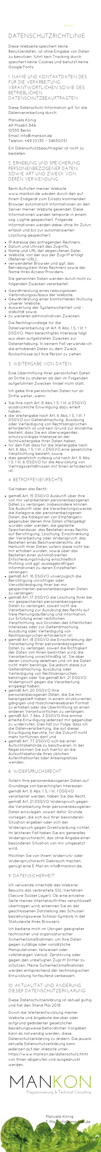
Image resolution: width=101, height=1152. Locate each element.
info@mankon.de (74, 1122)
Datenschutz (78, 1142)
